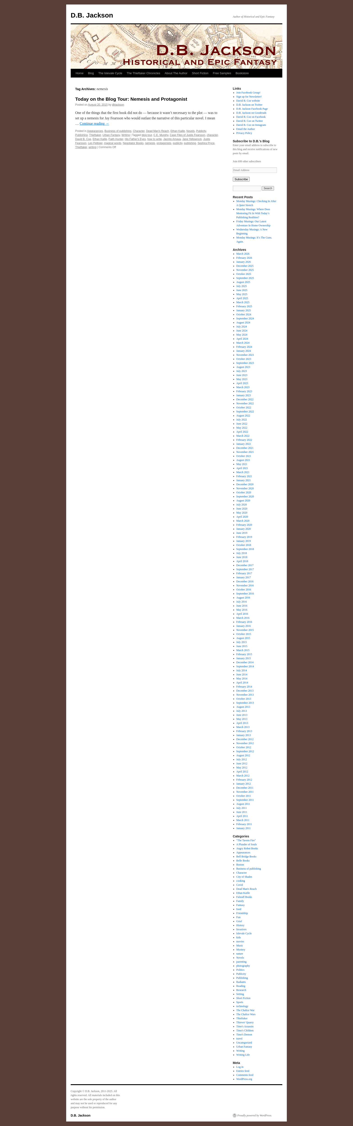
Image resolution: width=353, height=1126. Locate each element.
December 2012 (244, 739)
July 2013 (241, 710)
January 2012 (243, 783)
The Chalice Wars (246, 1014)
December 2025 (244, 265)
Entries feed (242, 1071)
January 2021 (243, 480)
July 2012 (241, 759)
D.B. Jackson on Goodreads (251, 112)
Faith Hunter (116, 139)
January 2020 (243, 528)
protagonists (164, 143)
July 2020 (241, 504)
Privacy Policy (244, 133)
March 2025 (242, 302)
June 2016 (241, 605)
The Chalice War (245, 1010)
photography (243, 965)
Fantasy (240, 905)
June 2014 (241, 674)
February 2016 (244, 621)
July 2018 (241, 553)
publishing (190, 143)
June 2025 (241, 290)
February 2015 (244, 654)
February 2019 (244, 537)
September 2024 (245, 318)
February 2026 (244, 257)
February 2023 (244, 391)
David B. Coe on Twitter (249, 120)
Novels (190, 131)
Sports (239, 1002)
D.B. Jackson (92, 15)
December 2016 (244, 581)
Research (241, 990)
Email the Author (245, 129)
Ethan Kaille (177, 131)
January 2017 (243, 577)
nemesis (150, 143)
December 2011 (244, 787)
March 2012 (242, 775)
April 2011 (242, 816)
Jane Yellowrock (192, 139)
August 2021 (243, 460)
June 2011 (241, 812)
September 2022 (245, 411)
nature (239, 953)
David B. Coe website (248, 100)
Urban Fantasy (111, 135)
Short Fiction (200, 73)
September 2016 (245, 593)
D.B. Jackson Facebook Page (252, 108)
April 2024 (242, 338)
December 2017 (244, 565)
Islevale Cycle (244, 933)
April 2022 (242, 431)
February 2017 (244, 573)
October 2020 (243, 492)
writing (92, 147)
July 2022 (241, 419)
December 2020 (244, 484)
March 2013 (242, 727)
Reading (240, 986)
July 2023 (241, 371)
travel (239, 1038)
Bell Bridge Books (246, 856)
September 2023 (245, 363)
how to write (154, 139)
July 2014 (241, 670)
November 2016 (245, 585)
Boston (240, 864)
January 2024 (243, 350)
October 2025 (243, 274)
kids (238, 937)
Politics (240, 969)
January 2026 (243, 261)
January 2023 (243, 395)
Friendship (242, 913)
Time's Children (245, 1030)
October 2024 (243, 314)
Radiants (241, 982)
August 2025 (243, 282)
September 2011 (245, 799)
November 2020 (245, 488)
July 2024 (241, 326)
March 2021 (242, 472)
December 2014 (244, 662)
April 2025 (242, 298)
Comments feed (244, 1075)
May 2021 (241, 464)
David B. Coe (83, 139)
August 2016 (243, 597)
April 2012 (242, 771)
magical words (112, 143)
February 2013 (244, 731)
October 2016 (243, 589)
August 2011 (243, 804)
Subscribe (241, 179)
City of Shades (244, 876)
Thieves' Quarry (245, 1022)
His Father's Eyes (135, 139)
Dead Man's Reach (157, 131)
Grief (239, 921)
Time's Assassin (244, 1026)
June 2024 (241, 330)
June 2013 (241, 715)
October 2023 (243, 358)
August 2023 (243, 367)
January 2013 (243, 735)
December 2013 (244, 690)
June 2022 (241, 423)
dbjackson (118, 104)
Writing (126, 135)
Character (139, 131)
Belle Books (243, 860)
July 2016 (241, 601)
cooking (240, 880)
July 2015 (241, 642)
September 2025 (245, 278)
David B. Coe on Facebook (251, 116)
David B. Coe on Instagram (251, 125)
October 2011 (243, 795)
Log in (240, 1066)
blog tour (147, 135)
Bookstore (242, 73)
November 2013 (245, 694)
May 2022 (241, 427)
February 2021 (244, 476)
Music (239, 945)
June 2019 (241, 532)
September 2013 (245, 702)
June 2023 (241, 375)
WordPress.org (244, 1079)
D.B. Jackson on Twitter (249, 104)
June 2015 (241, 646)
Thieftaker (95, 135)
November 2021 (245, 452)
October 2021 (243, 456)
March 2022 (242, 435)
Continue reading (94, 123)
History (240, 925)
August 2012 (243, 755)
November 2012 (245, 743)
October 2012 (243, 747)
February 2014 (244, 686)
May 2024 (241, 334)
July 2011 (241, 808)
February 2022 (244, 439)
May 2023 (241, 379)
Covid (239, 884)
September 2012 (245, 751)
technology (242, 1006)
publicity (177, 143)
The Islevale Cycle (110, 73)
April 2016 (242, 613)
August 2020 (243, 500)
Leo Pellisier (95, 143)
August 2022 (243, 415)
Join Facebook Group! (248, 92)
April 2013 (242, 723)
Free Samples (222, 73)
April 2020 (242, 516)
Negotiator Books (133, 143)
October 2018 (243, 545)
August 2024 (243, 322)
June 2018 (241, 557)
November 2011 (245, 791)
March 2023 (242, 387)
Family (240, 901)
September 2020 (245, 496)
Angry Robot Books (247, 848)
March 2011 (242, 820)
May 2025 (241, 294)
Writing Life (243, 1054)
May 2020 (241, 512)
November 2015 (245, 630)
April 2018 (242, 561)
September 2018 (245, 549)
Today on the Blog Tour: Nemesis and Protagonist (131, 99)
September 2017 (245, 569)
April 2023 (242, 383)
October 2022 (243, 407)
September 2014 (245, 666)
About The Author (176, 73)
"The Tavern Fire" (246, 840)
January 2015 (243, 658)
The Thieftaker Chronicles (143, 73)
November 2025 (245, 269)
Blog (91, 73)
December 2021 (244, 448)
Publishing (81, 135)
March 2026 (242, 253)
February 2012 (244, 779)
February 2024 (244, 346)
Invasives (241, 929)
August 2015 (243, 638)
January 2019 (243, 541)
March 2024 (242, 342)
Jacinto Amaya (172, 139)
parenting (241, 961)
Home (80, 73)
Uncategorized (244, 1042)
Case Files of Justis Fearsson (187, 135)
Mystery (240, 949)
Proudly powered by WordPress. (254, 1115)
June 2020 (241, 508)
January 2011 (243, 828)
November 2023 (245, 354)
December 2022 (244, 399)
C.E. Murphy (161, 135)
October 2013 (243, 698)
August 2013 (243, 706)
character (212, 135)
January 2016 (243, 626)
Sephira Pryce (205, 143)
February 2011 (244, 824)
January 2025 (243, 310)
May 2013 (241, 719)
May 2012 (241, 767)
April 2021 (242, 468)
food (238, 909)
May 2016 (241, 609)
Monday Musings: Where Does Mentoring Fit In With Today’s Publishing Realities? (253, 213)
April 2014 (242, 682)
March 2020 (242, 520)
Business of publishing (117, 131)
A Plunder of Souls (246, 844)
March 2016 (242, 617)
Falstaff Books (244, 897)
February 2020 (244, 524)
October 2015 (243, 634)
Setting (240, 994)
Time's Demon (244, 1034)
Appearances (95, 131)
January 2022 (243, 443)
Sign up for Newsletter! (249, 96)
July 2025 (241, 286)
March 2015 (242, 650)
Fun (238, 917)
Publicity (201, 131)
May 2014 (241, 678)
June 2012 (241, 763)
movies (240, 941)
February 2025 (244, 306)
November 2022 (245, 403)
